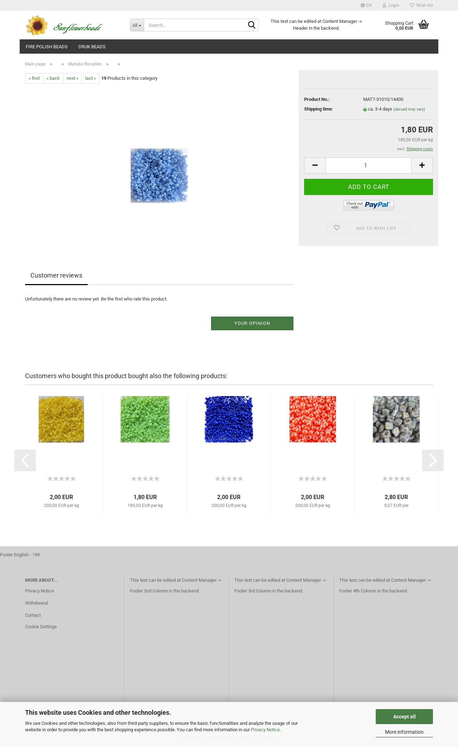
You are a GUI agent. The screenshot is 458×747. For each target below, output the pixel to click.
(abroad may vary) (409, 109)
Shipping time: (318, 109)
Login (391, 5)
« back (53, 78)
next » (72, 78)
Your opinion (252, 323)
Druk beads (92, 46)
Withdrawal (36, 603)
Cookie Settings (41, 626)
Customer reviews (56, 275)
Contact (33, 615)
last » (90, 78)
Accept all (404, 716)
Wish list (421, 5)
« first (34, 78)
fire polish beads (47, 46)
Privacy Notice (265, 729)
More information (404, 732)
